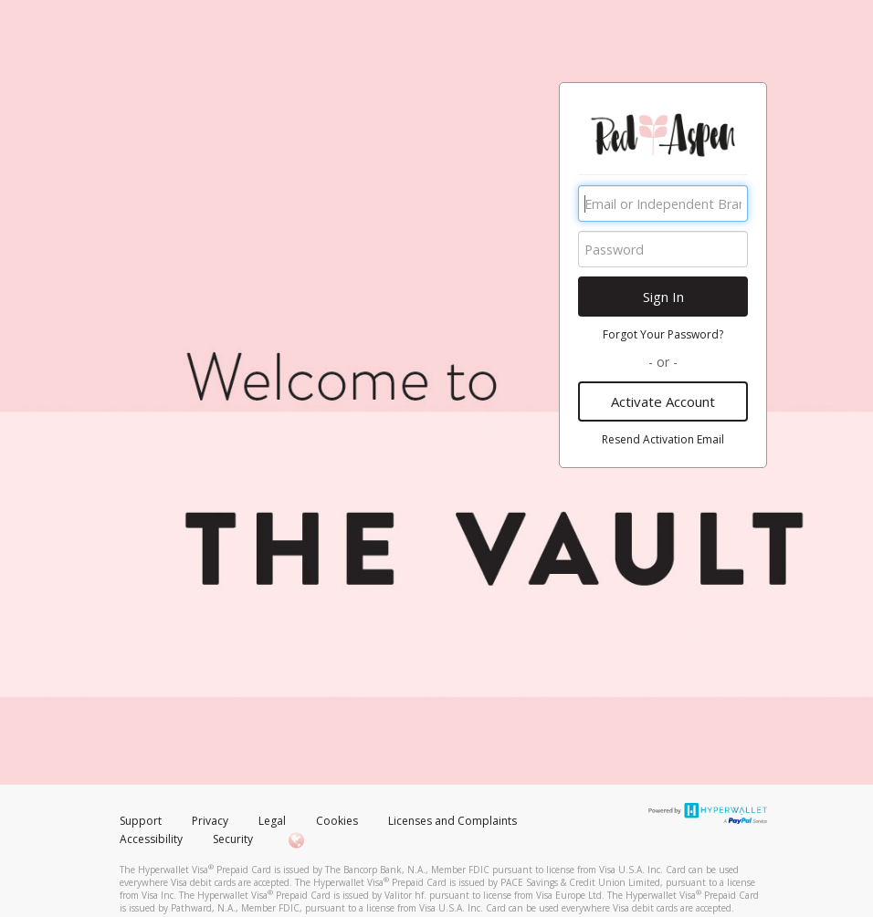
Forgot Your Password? (663, 334)
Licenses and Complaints (452, 820)
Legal (272, 820)
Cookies (337, 820)
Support (141, 820)
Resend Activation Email (663, 439)
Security (233, 839)
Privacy (210, 820)
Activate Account (663, 401)
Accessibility (151, 839)
